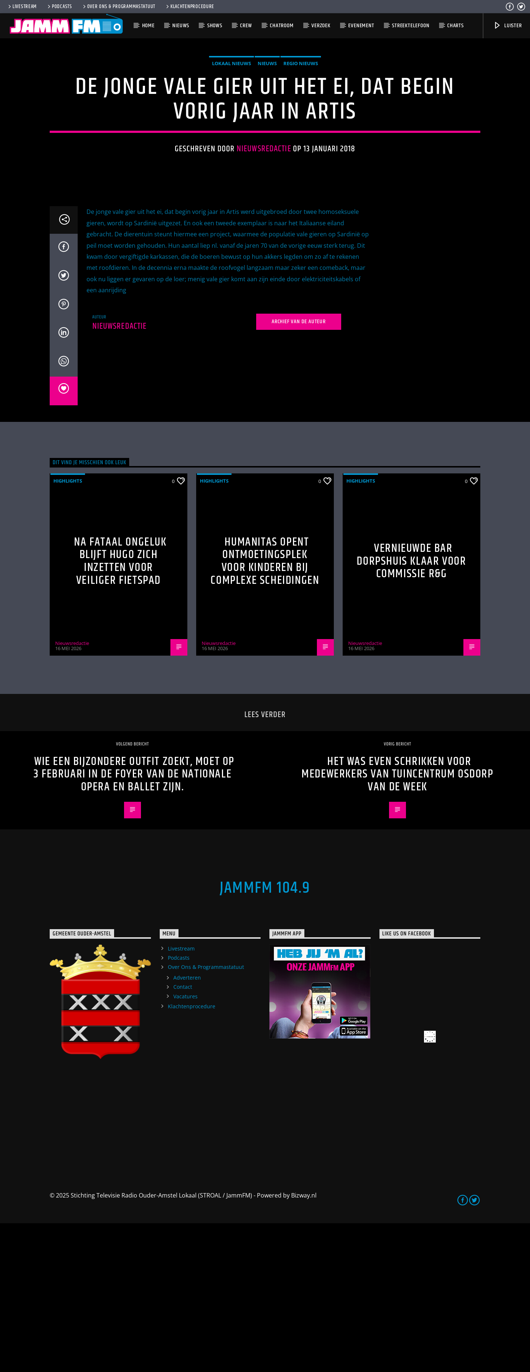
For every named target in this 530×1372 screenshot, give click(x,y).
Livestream (22, 7)
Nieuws (180, 25)
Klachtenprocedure (189, 7)
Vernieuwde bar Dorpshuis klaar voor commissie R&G (411, 709)
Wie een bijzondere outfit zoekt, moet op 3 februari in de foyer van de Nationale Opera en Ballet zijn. (133, 923)
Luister (507, 25)
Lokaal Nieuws (231, 137)
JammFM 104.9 (265, 1037)
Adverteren (187, 1126)
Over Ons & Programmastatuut (118, 7)
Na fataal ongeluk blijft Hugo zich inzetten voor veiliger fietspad (120, 710)
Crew (246, 25)
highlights (67, 629)
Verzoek (321, 25)
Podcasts (59, 7)
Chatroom (281, 25)
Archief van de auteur (299, 470)
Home (148, 25)
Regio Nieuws (300, 137)
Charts (455, 25)
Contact (182, 1135)
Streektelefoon (410, 25)
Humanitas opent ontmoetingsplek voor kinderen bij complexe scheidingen (265, 710)
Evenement (361, 25)
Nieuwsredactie (264, 223)
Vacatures (185, 1145)
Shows (214, 25)
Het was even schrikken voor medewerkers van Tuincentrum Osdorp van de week (397, 923)
